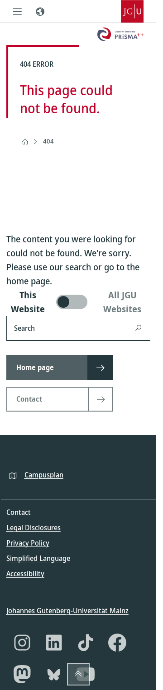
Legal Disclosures (33, 528)
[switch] (78, 302)
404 (48, 141)
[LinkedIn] (54, 643)
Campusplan (43, 475)
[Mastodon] (22, 674)
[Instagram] (22, 643)
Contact (18, 512)
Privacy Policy (27, 543)
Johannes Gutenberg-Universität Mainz (67, 611)
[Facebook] (117, 643)
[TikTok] (86, 643)
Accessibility (25, 574)
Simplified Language (38, 558)
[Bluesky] (54, 674)
